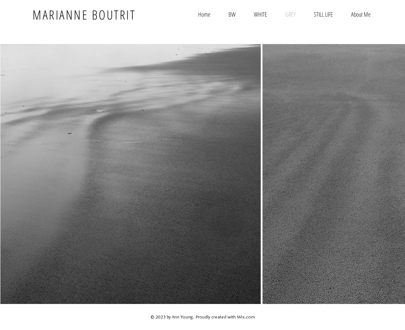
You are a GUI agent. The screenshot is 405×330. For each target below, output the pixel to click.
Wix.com (246, 317)
